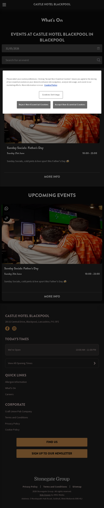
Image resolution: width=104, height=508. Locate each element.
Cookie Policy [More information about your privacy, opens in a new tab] (50, 85)
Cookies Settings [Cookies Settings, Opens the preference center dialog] (51, 94)
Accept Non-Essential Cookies (70, 104)
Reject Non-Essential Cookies (34, 104)
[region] (52, 92)
